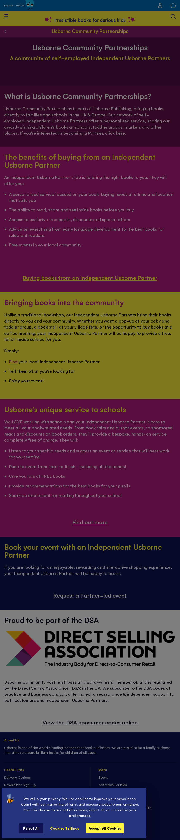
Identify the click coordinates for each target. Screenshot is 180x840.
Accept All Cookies (105, 828)
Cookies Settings (64, 828)
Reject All (31, 828)
